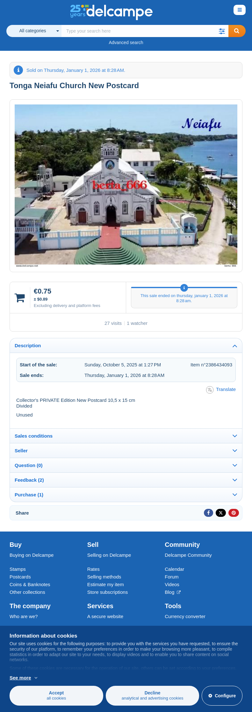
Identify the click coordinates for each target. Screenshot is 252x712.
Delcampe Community (188, 555)
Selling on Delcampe (109, 555)
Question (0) (29, 465)
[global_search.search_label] (144, 31)
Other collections (27, 592)
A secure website (105, 616)
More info (20, 677)
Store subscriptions (107, 592)
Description (28, 345)
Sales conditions (34, 436)
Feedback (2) (29, 480)
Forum (171, 576)
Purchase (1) (29, 494)
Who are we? (24, 616)
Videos (172, 584)
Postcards (20, 576)
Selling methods (104, 576)
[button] (222, 31)
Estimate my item (105, 584)
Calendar (174, 569)
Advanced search (126, 42)
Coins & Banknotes (30, 584)
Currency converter (185, 616)
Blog (173, 592)
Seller (21, 450)
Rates (93, 569)
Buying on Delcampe (32, 555)
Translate (221, 390)
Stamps (18, 569)
